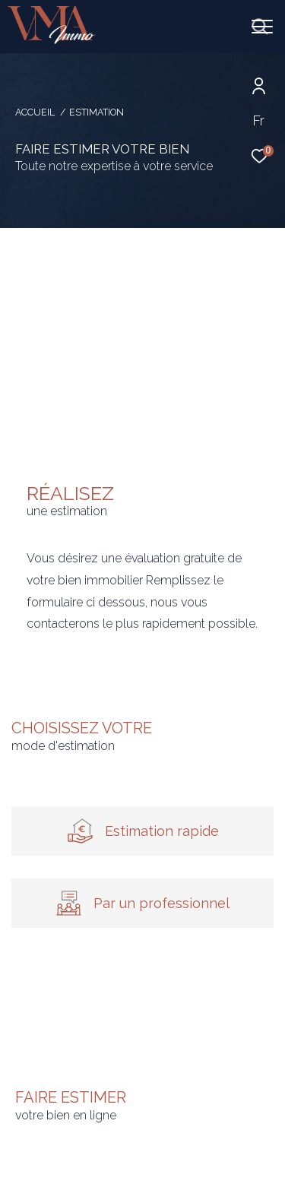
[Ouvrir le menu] (262, 26)
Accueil (35, 112)
